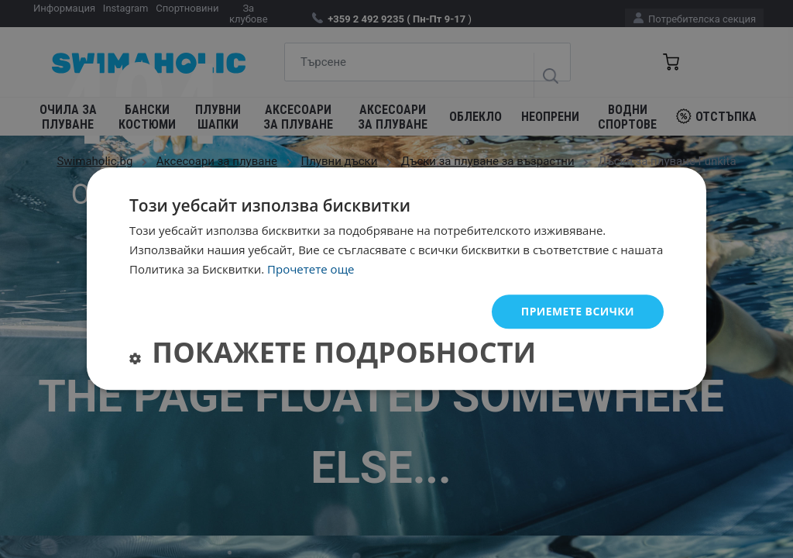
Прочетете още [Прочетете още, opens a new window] (310, 269)
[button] (332, 356)
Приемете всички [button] (577, 311)
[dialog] (396, 278)
